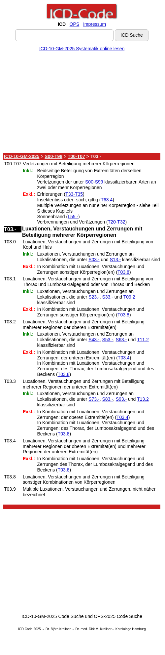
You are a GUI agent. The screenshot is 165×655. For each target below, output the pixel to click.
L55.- (73, 216)
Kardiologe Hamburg (131, 629)
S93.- (121, 399)
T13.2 (143, 399)
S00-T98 (53, 156)
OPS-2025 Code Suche (118, 616)
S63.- (121, 339)
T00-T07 (76, 156)
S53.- (107, 339)
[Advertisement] (82, 103)
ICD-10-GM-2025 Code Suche (52, 616)
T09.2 (129, 297)
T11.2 (143, 339)
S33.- (107, 297)
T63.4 (107, 199)
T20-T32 (116, 222)
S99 (99, 181)
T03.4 (124, 357)
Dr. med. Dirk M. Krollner (94, 629)
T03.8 (123, 272)
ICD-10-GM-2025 (21, 156)
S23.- (93, 297)
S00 (89, 181)
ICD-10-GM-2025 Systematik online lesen (81, 48)
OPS (75, 24)
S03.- (93, 259)
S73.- (93, 399)
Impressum (94, 24)
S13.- (115, 259)
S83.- (107, 399)
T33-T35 (74, 194)
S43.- (93, 339)
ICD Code (25, 629)
